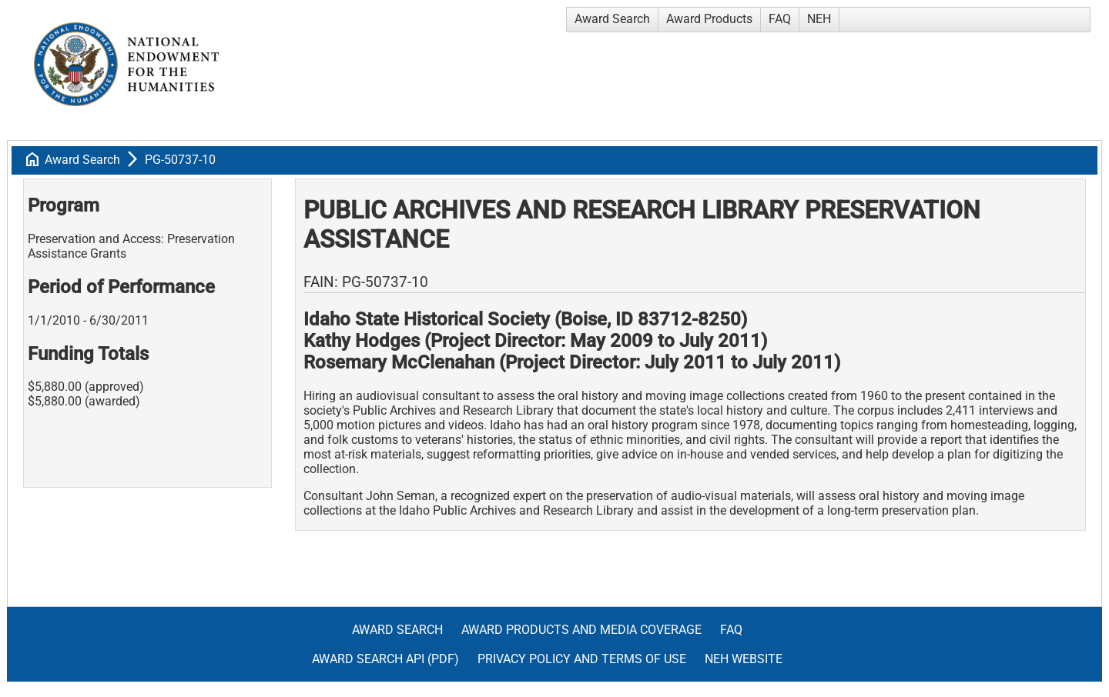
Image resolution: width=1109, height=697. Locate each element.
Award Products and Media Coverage (581, 629)
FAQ (780, 19)
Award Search (612, 19)
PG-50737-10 (180, 159)
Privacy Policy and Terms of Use (581, 659)
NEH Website (743, 659)
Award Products (709, 19)
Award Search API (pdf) (385, 659)
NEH (819, 19)
